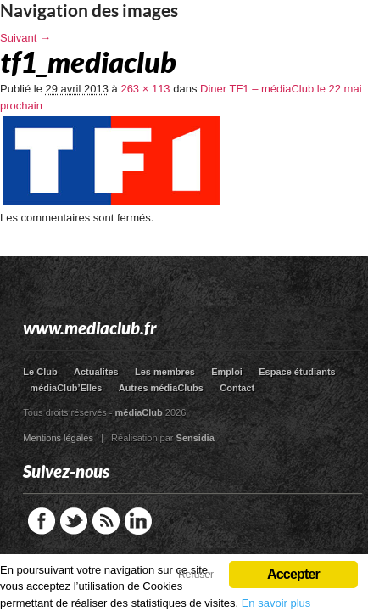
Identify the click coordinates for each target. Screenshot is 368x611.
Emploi (227, 372)
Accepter (293, 574)
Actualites (96, 372)
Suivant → (25, 37)
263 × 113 (145, 88)
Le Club (40, 372)
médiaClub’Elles (66, 388)
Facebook (41, 521)
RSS (106, 521)
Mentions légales (58, 438)
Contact (237, 388)
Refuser (196, 574)
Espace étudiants (297, 372)
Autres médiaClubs (161, 388)
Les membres (165, 372)
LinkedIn (138, 521)
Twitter (73, 521)
